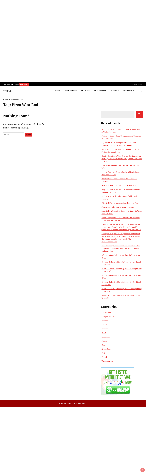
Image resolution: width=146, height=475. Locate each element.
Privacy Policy (137, 84)
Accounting (100, 90)
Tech (103, 353)
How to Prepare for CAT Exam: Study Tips (119, 185)
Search (139, 114)
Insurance (128, 90)
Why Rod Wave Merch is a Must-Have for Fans (120, 203)
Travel (104, 357)
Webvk (7, 90)
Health (104, 333)
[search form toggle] (141, 91)
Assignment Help (109, 316)
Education (106, 325)
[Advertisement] (67, 15)
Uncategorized (107, 361)
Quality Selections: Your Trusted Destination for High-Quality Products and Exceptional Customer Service (122, 159)
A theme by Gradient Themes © (73, 403)
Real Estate (70, 90)
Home (57, 90)
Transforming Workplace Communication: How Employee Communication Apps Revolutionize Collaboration (121, 248)
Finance (115, 90)
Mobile (104, 341)
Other (104, 345)
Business (85, 90)
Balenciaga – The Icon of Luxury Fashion (118, 207)
